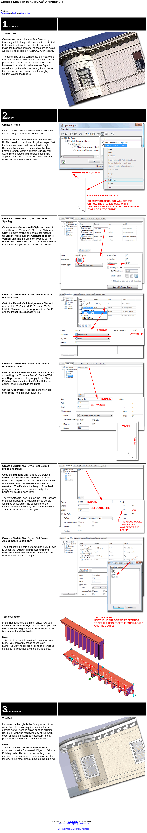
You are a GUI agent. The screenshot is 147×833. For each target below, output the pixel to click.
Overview (5, 13)
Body (14, 13)
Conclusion (25, 13)
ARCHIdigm (73, 822)
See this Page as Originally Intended (73, 829)
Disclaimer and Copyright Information (73, 824)
